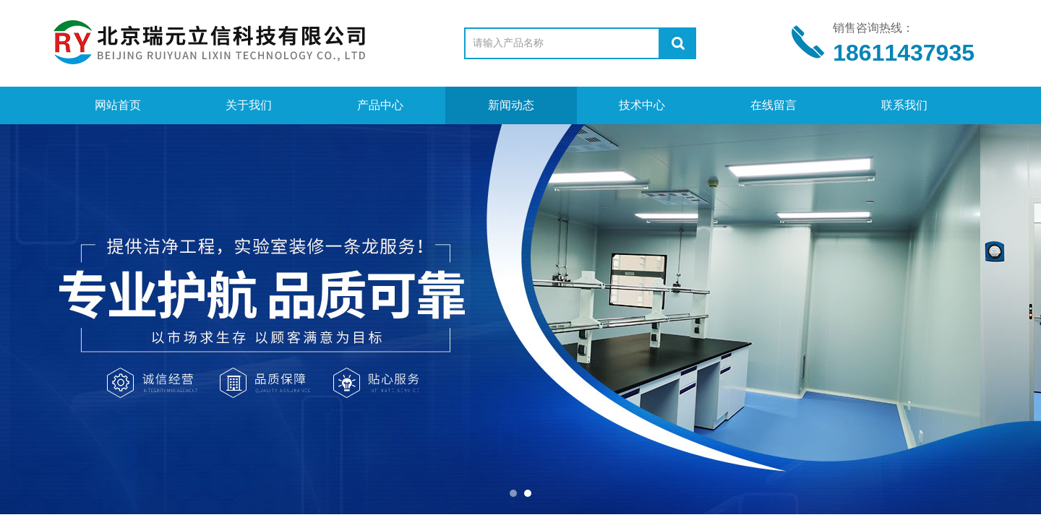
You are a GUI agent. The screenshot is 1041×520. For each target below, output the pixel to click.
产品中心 (380, 105)
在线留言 (773, 105)
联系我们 (904, 105)
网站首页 (118, 105)
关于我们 (249, 105)
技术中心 (642, 105)
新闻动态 (511, 105)
